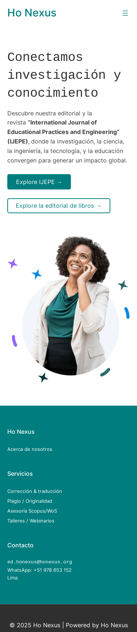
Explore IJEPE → (39, 177)
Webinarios (42, 516)
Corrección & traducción (34, 487)
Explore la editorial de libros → (59, 201)
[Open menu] (125, 13)
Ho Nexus (32, 12)
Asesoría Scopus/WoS (32, 506)
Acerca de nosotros (29, 445)
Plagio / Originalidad (29, 496)
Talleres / (18, 516)
